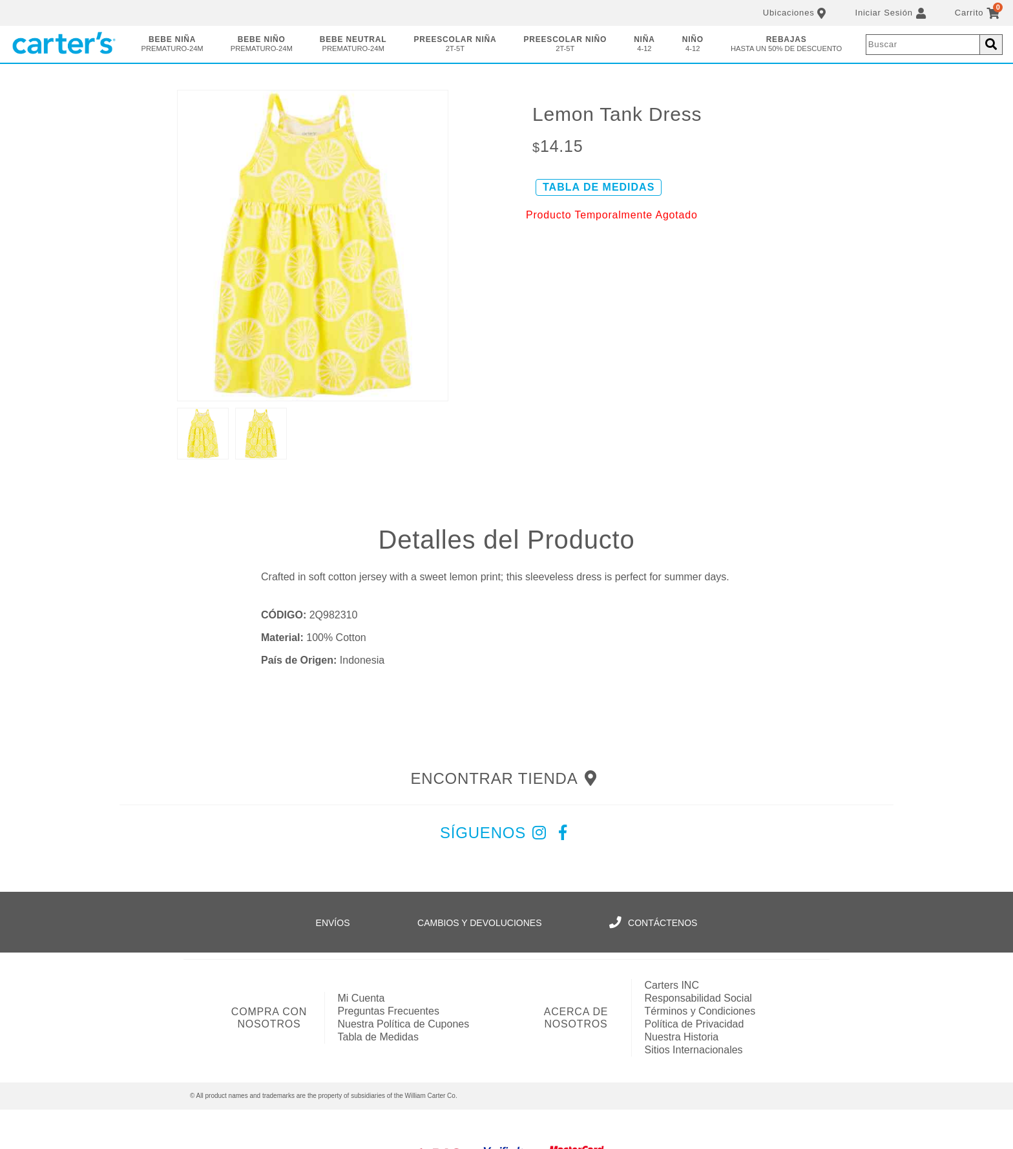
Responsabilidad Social (698, 998)
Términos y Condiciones (700, 1011)
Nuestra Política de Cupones (404, 1023)
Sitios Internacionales (694, 1049)
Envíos (333, 923)
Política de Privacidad (694, 1023)
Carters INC (672, 985)
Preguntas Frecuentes (388, 1011)
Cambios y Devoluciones (479, 923)
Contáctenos (653, 923)
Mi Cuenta (361, 998)
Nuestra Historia (682, 1036)
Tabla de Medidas (378, 1036)
